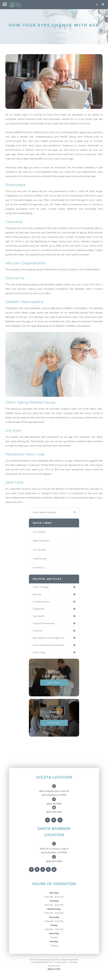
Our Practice (39, 532)
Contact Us (39, 567)
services (37, 594)
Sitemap (73, 962)
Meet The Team (41, 541)
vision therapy (41, 587)
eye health (38, 616)
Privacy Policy (61, 962)
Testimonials (40, 558)
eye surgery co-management (48, 638)
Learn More (53, 682)
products (38, 630)
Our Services (39, 549)
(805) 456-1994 (54, 812)
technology (39, 652)
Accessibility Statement (42, 962)
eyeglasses (39, 609)
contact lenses (41, 601)
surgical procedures (43, 623)
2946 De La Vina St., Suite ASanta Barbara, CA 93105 (54, 850)
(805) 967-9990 (54, 861)
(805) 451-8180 (54, 803)
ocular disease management (48, 645)
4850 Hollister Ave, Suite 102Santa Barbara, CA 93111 (54, 793)
